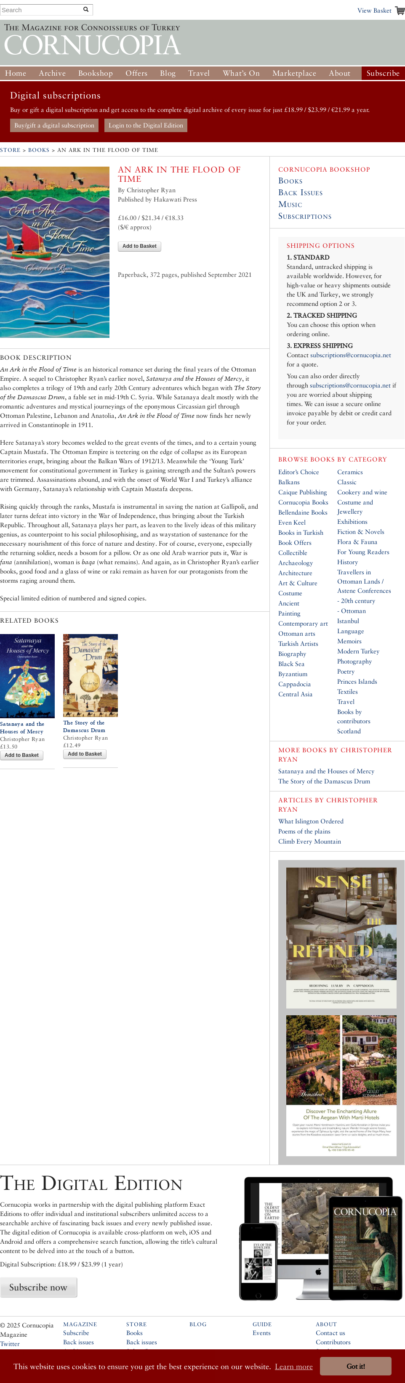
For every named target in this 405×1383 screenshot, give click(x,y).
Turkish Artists (298, 643)
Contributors (333, 1342)
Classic (347, 482)
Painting (289, 613)
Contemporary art (303, 623)
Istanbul (348, 620)
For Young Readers (363, 551)
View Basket (374, 10)
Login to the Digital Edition (146, 125)
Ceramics (350, 471)
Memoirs (349, 641)
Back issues (78, 1342)
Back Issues (300, 192)
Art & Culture (297, 583)
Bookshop (95, 73)
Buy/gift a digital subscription (54, 125)
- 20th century (356, 600)
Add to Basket (140, 246)
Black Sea (291, 663)
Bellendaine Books (303, 512)
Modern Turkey (358, 651)
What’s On (241, 73)
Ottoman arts (296, 633)
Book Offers (295, 542)
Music (290, 204)
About (340, 73)
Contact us (330, 1332)
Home (15, 73)
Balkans (289, 482)
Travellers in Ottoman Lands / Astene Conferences (364, 581)
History (347, 561)
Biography (292, 653)
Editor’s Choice (298, 471)
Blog (168, 73)
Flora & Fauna (357, 541)
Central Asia (295, 694)
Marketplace (294, 73)
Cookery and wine (362, 492)
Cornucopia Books (303, 502)
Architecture (295, 572)
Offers (136, 73)
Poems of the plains (304, 831)
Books (39, 150)
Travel (199, 73)
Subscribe (383, 73)
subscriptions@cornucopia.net (350, 354)
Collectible (292, 552)
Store (10, 150)
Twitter (10, 1343)
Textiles (347, 691)
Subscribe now (38, 1287)
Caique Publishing (302, 492)
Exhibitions (352, 521)
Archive (52, 73)
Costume (290, 593)
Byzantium (292, 673)
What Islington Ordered (311, 821)
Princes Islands (357, 681)
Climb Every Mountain (309, 841)
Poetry (346, 671)
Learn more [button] (294, 1366)
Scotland (349, 731)
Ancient (288, 603)
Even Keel (292, 522)
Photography (354, 661)
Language (350, 630)
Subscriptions (305, 216)
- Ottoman (351, 610)
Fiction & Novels (360, 531)
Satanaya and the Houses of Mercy (326, 771)
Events (262, 1332)
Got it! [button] (355, 1366)
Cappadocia (294, 684)
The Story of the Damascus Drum (324, 781)
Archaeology (295, 562)
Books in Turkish (300, 532)
